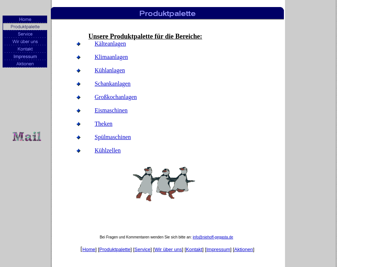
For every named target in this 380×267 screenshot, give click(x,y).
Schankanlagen (113, 83)
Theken (103, 124)
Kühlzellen (108, 150)
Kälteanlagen (110, 43)
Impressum (218, 249)
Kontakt (194, 249)
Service (142, 249)
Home (88, 249)
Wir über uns (168, 249)
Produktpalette (115, 249)
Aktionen (243, 249)
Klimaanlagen (111, 57)
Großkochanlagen (116, 97)
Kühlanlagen (110, 70)
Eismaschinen (111, 110)
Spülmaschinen (113, 137)
